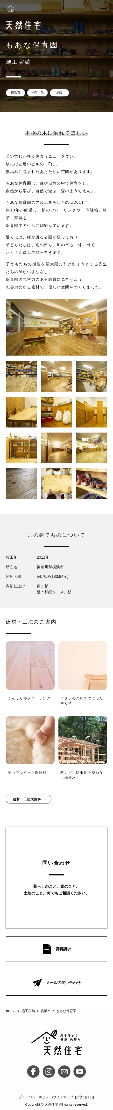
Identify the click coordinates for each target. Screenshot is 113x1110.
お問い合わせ (84, 1097)
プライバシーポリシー (35, 1097)
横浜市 (15, 92)
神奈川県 (37, 92)
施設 (59, 92)
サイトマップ (63, 1097)
